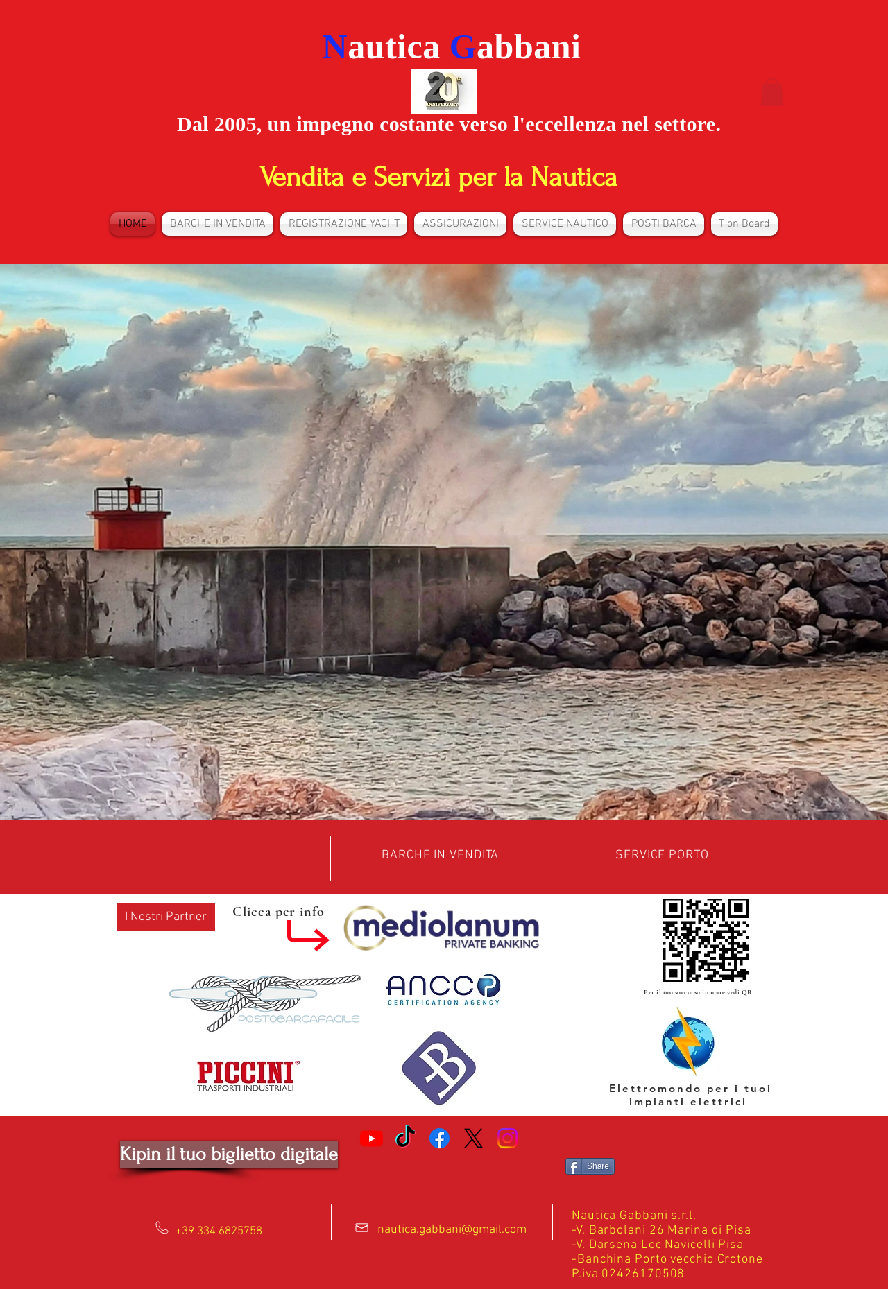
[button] (772, 92)
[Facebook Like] (439, 1172)
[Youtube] (371, 1138)
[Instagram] (507, 1138)
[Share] (590, 1166)
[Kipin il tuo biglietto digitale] (229, 1154)
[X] (473, 1138)
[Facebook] (439, 1138)
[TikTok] (405, 1138)
